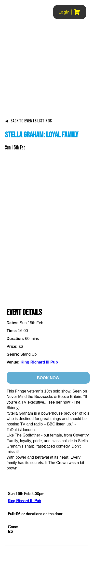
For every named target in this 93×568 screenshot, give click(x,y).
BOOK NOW (48, 378)
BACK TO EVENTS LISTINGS (28, 121)
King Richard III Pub (39, 362)
